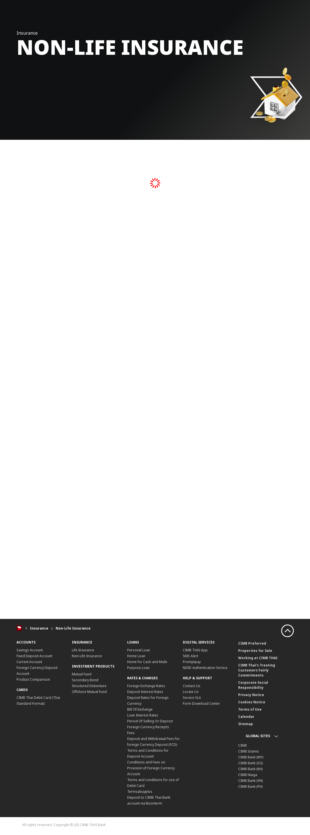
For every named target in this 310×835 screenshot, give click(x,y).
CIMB (242, 745)
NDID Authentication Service (205, 667)
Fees (131, 732)
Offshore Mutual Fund (89, 691)
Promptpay (192, 661)
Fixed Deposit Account (34, 656)
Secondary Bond (85, 680)
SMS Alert (190, 656)
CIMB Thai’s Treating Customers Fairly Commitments (256, 670)
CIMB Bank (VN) (250, 780)
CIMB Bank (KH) (250, 769)
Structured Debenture (89, 685)
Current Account (29, 661)
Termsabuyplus (139, 791)
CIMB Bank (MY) (250, 757)
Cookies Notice (251, 702)
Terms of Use (250, 709)
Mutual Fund (81, 674)
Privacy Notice (251, 694)
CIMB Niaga (247, 774)
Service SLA (192, 697)
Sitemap (245, 724)
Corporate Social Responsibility (253, 685)
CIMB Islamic (248, 751)
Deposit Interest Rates (145, 691)
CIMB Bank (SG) (250, 763)
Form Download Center (201, 703)
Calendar (246, 716)
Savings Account (29, 650)
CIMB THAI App (195, 650)
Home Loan (136, 656)
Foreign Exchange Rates (146, 685)
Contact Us (191, 685)
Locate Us (191, 691)
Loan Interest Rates (142, 715)
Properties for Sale (255, 650)
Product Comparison (33, 679)
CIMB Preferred (252, 643)
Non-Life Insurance (73, 628)
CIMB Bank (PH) (250, 786)
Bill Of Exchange (140, 709)
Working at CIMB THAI (258, 658)
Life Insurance (83, 650)
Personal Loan (138, 650)
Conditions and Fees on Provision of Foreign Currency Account (151, 768)
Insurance (39, 628)
